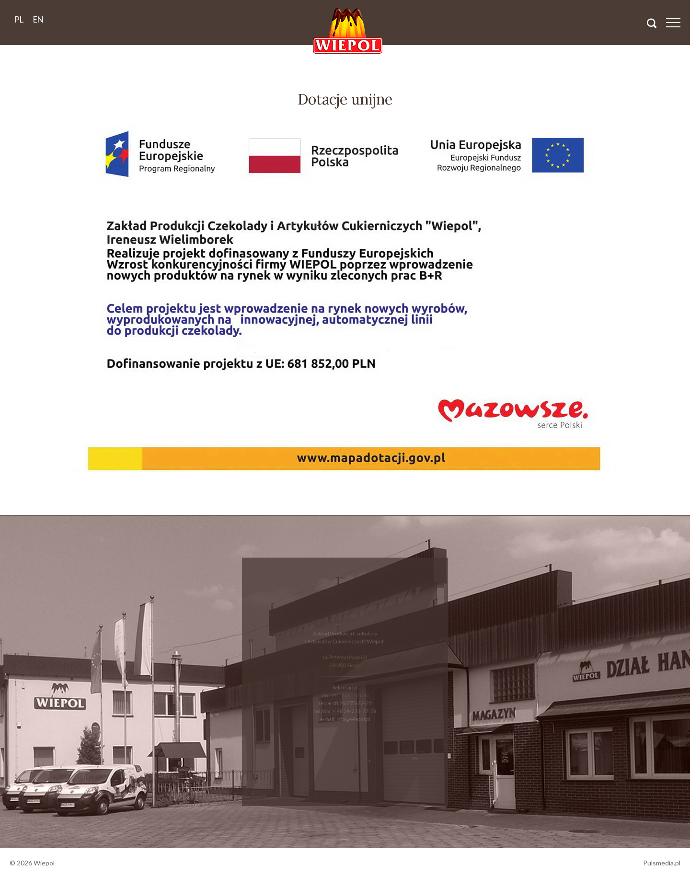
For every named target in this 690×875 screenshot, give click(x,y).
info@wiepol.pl (352, 715)
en (38, 19)
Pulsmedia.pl (661, 863)
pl (18, 19)
